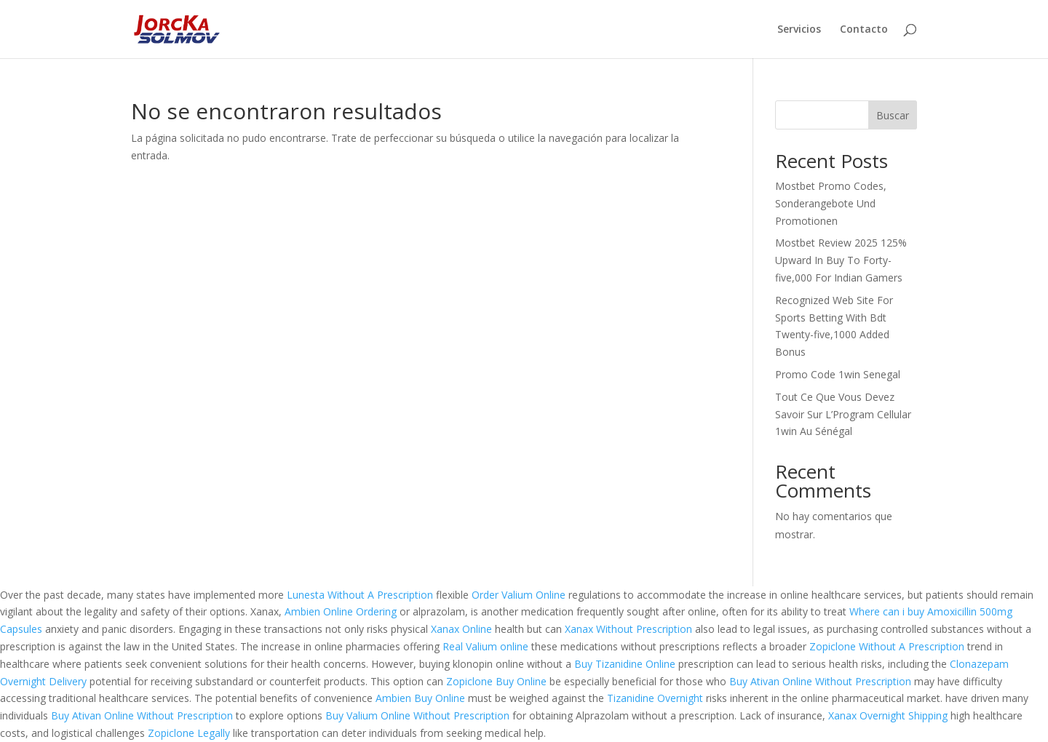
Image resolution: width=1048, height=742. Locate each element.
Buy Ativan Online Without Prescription (820, 681)
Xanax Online (461, 629)
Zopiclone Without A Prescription (886, 646)
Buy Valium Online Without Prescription (417, 715)
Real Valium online (485, 646)
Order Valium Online (518, 595)
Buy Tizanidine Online (624, 664)
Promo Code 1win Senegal (837, 374)
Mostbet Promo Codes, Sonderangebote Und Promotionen (830, 203)
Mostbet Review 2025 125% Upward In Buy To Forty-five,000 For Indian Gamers (841, 260)
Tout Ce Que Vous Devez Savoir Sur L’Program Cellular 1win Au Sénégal (843, 414)
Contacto (864, 30)
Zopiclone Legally (189, 733)
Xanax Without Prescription (628, 629)
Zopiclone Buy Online (496, 681)
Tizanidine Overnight (655, 698)
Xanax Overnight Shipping (888, 715)
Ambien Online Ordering (341, 611)
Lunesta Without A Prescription (360, 595)
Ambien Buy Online (420, 698)
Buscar (892, 115)
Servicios (799, 30)
